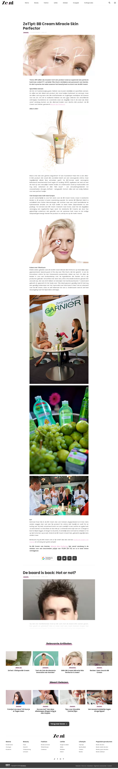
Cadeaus (44, 749)
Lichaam (25, 752)
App (74, 558)
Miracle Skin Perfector (57, 104)
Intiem (62, 752)
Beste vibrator (100, 745)
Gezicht (26, 32)
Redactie (78, 766)
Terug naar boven (57, 724)
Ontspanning (27, 749)
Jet (46, 32)
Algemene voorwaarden (100, 766)
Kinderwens (9, 745)
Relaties (62, 749)
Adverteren (90, 766)
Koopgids (76, 3)
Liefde (56, 3)
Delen (59, 558)
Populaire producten (104, 742)
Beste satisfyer (100, 752)
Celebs (81, 749)
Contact (109, 766)
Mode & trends (45, 745)
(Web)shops (45, 747)
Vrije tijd (81, 745)
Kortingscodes (88, 3)
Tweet (64, 558)
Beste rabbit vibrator (102, 747)
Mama (27, 3)
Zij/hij (61, 747)
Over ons (83, 766)
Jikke (46, 577)
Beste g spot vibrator (102, 749)
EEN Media (23, 765)
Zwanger (8, 747)
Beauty (36, 3)
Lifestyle (65, 3)
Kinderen (8, 749)
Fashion (46, 3)
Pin (69, 558)
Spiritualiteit (82, 747)
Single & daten (64, 745)
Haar (24, 745)
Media (81, 752)
